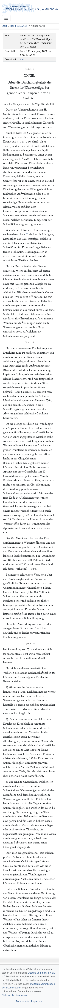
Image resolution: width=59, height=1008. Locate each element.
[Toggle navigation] (6, 18)
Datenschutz (22, 1001)
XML (22, 59)
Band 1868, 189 (19, 25)
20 (26, 233)
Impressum (37, 1001)
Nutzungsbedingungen (14, 995)
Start (4, 25)
